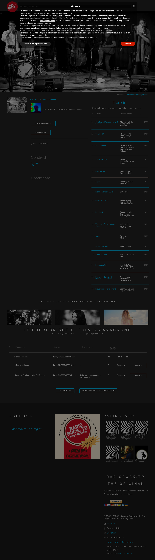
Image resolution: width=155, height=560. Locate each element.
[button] (134, 6)
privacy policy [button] (42, 35)
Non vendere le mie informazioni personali (96, 30)
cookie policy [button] (68, 13)
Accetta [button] (128, 44)
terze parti (58, 16)
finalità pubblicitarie (47, 21)
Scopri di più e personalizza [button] (35, 44)
